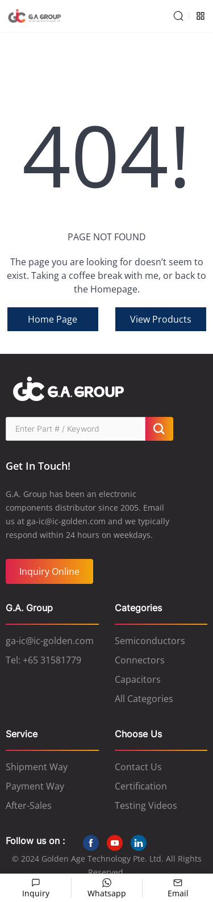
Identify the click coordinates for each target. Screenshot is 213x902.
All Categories (144, 698)
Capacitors (138, 679)
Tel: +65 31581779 (43, 660)
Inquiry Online (49, 571)
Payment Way (35, 786)
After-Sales (29, 805)
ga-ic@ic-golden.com (50, 640)
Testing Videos (146, 805)
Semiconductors (150, 640)
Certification (141, 786)
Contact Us (138, 767)
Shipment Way (37, 767)
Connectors (140, 660)
